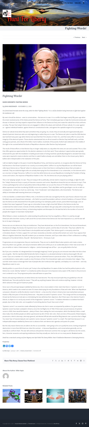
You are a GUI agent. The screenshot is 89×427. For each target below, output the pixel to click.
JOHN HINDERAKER (11, 106)
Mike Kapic (7, 351)
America (22, 351)
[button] (83, 3)
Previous (77, 37)
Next (83, 37)
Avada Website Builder (20, 423)
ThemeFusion (31, 423)
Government (28, 351)
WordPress (56, 423)
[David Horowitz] (44, 68)
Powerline (6, 342)
